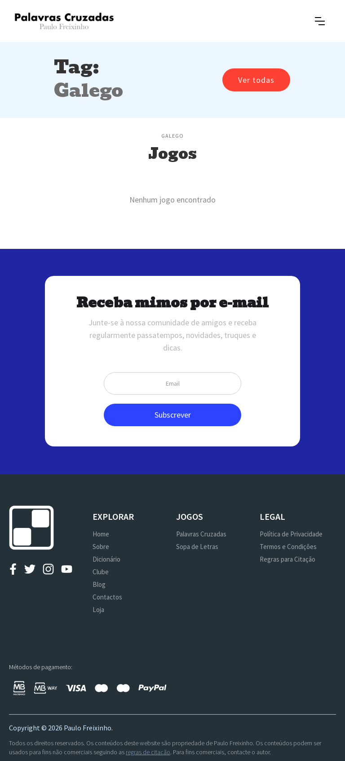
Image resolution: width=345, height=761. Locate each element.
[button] (320, 21)
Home (101, 534)
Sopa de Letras (197, 546)
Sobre (101, 546)
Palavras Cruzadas (201, 534)
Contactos (107, 597)
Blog (99, 584)
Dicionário (106, 559)
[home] (64, 21)
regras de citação (148, 752)
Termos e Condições (288, 546)
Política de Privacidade (291, 534)
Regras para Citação (287, 559)
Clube (101, 571)
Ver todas (256, 80)
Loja (98, 609)
